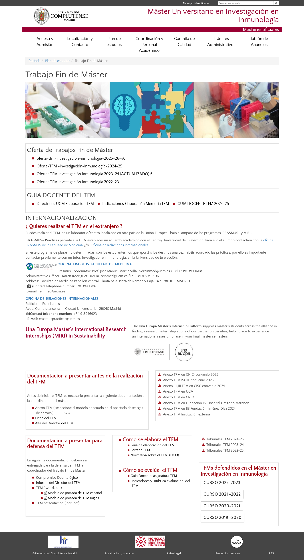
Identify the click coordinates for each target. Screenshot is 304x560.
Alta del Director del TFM (54, 423)
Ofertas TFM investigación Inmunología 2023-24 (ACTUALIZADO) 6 (95, 174)
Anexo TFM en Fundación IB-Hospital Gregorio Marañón (206, 403)
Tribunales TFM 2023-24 (225, 445)
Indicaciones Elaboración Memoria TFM (135, 204)
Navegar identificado (196, 3)
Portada (34, 61)
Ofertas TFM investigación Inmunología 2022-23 (78, 182)
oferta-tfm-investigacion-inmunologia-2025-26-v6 (81, 158)
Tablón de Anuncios (259, 41)
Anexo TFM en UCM (178, 391)
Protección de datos (227, 553)
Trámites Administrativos (221, 41)
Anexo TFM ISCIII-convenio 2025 (188, 380)
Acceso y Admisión (44, 41)
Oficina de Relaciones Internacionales (119, 245)
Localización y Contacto (80, 41)
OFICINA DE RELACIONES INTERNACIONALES (62, 299)
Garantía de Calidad (184, 41)
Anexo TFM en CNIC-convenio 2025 (190, 375)
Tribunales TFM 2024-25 (225, 439)
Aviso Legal (174, 553)
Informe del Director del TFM (58, 483)
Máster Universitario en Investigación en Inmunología (213, 16)
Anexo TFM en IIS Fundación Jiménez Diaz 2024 (199, 409)
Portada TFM (140, 450)
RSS (271, 553)
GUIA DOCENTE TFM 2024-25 (203, 204)
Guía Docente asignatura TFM (154, 476)
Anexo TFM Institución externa (186, 414)
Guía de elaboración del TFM (153, 445)
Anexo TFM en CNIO (178, 397)
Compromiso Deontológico (57, 478)
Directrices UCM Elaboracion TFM (65, 204)
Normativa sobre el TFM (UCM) (155, 455)
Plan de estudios (114, 41)
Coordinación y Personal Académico (149, 44)
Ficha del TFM (46, 418)
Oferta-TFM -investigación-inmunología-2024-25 (79, 166)
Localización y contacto (119, 553)
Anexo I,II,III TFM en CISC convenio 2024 (194, 386)
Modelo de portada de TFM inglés (73, 498)
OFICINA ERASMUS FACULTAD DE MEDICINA (95, 264)
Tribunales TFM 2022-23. (225, 451)
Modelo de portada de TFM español (74, 493)
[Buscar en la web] (276, 3)
